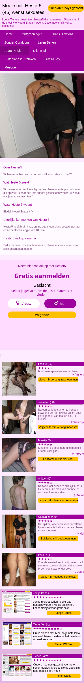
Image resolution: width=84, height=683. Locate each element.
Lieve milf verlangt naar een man (58, 379)
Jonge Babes (63, 612)
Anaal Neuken (14, 51)
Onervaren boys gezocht (66, 8)
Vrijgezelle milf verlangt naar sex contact (58, 427)
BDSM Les (52, 59)
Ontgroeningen (32, 34)
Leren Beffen (47, 42)
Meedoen (10, 67)
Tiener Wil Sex (63, 644)
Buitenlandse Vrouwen (20, 59)
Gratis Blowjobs (62, 34)
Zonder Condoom (16, 42)
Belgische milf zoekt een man (58, 538)
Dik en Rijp (40, 51)
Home (8, 34)
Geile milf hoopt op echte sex (58, 576)
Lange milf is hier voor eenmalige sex (58, 501)
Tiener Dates (63, 675)
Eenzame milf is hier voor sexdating (58, 459)
